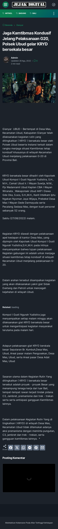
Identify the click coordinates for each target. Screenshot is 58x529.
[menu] (5, 5)
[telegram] (29, 447)
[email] (42, 447)
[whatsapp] (23, 447)
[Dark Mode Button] (54, 4)
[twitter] (17, 447)
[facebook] (10, 447)
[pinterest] (36, 447)
